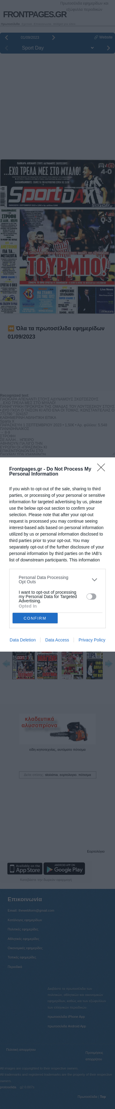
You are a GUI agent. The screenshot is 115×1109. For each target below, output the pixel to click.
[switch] (91, 596)
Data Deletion (23, 639)
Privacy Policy (92, 639)
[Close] (103, 469)
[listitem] (57, 579)
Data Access (57, 639)
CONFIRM (35, 618)
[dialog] (57, 554)
